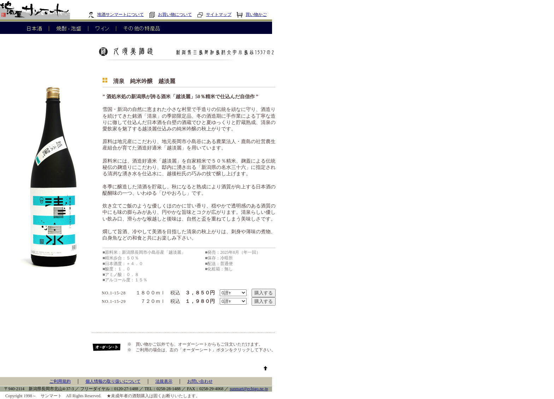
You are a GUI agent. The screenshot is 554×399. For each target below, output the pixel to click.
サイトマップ (214, 14)
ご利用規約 (60, 381)
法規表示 (163, 381)
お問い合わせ (200, 381)
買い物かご (252, 14)
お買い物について (170, 14)
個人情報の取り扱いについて (113, 381)
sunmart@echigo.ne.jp (249, 388)
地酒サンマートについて (116, 14)
